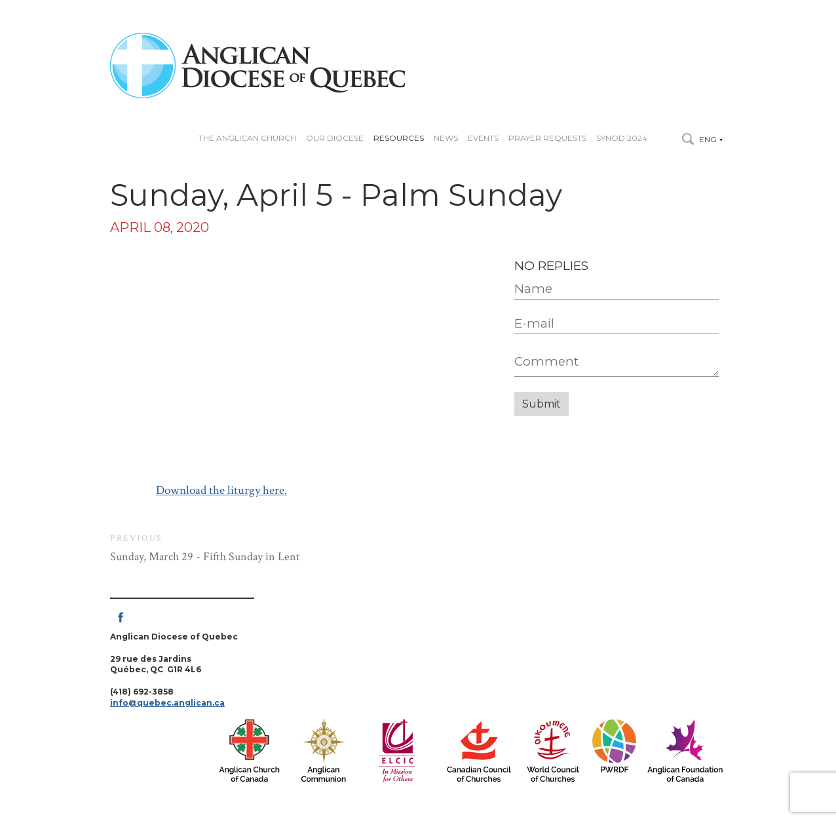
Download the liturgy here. (221, 490)
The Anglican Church (247, 138)
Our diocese (335, 138)
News (446, 138)
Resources (398, 138)
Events (483, 138)
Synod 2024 (621, 138)
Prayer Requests (547, 138)
